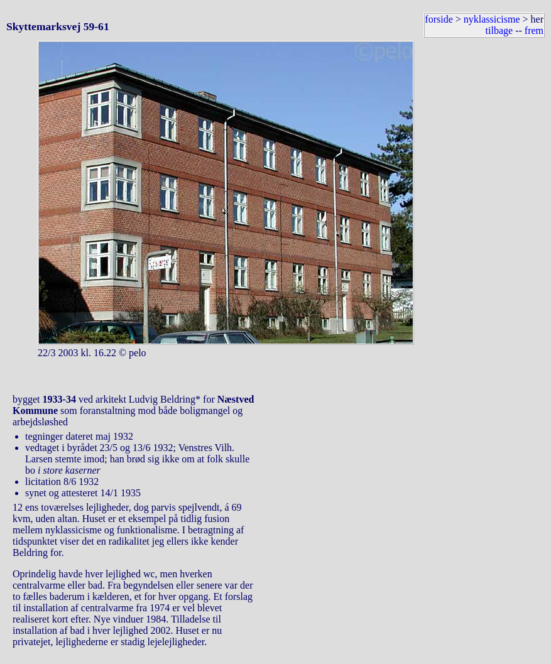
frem (534, 30)
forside (438, 19)
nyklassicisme (492, 19)
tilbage (499, 30)
